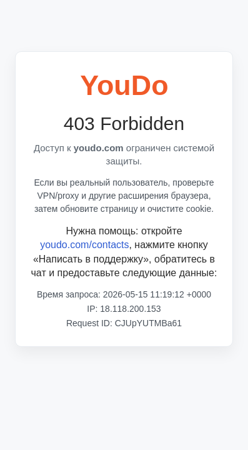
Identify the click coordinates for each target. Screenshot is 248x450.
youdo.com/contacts (84, 244)
